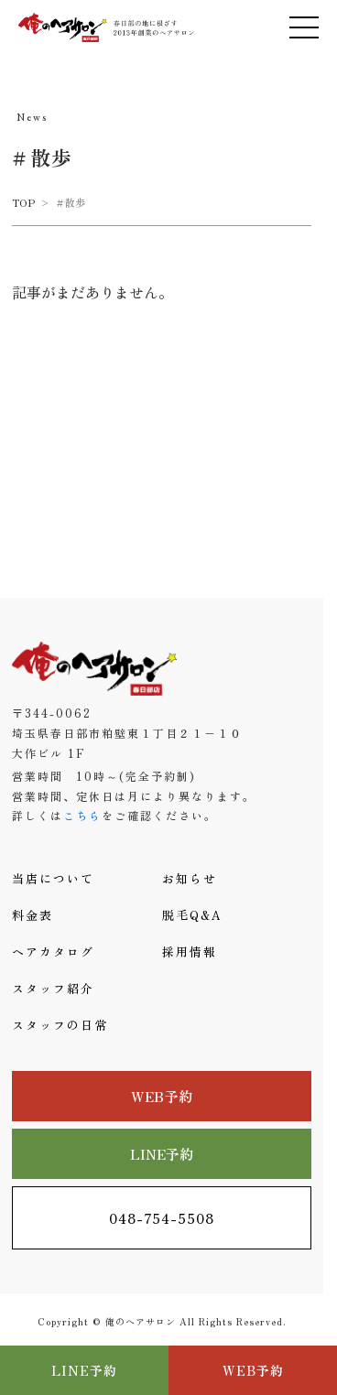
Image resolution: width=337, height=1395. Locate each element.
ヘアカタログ (53, 951)
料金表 (32, 915)
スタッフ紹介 (53, 988)
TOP (23, 202)
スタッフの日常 (60, 1024)
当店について (53, 878)
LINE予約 (162, 1153)
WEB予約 (161, 1096)
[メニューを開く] (304, 27)
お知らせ (189, 878)
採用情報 (189, 951)
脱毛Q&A (192, 915)
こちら (82, 815)
